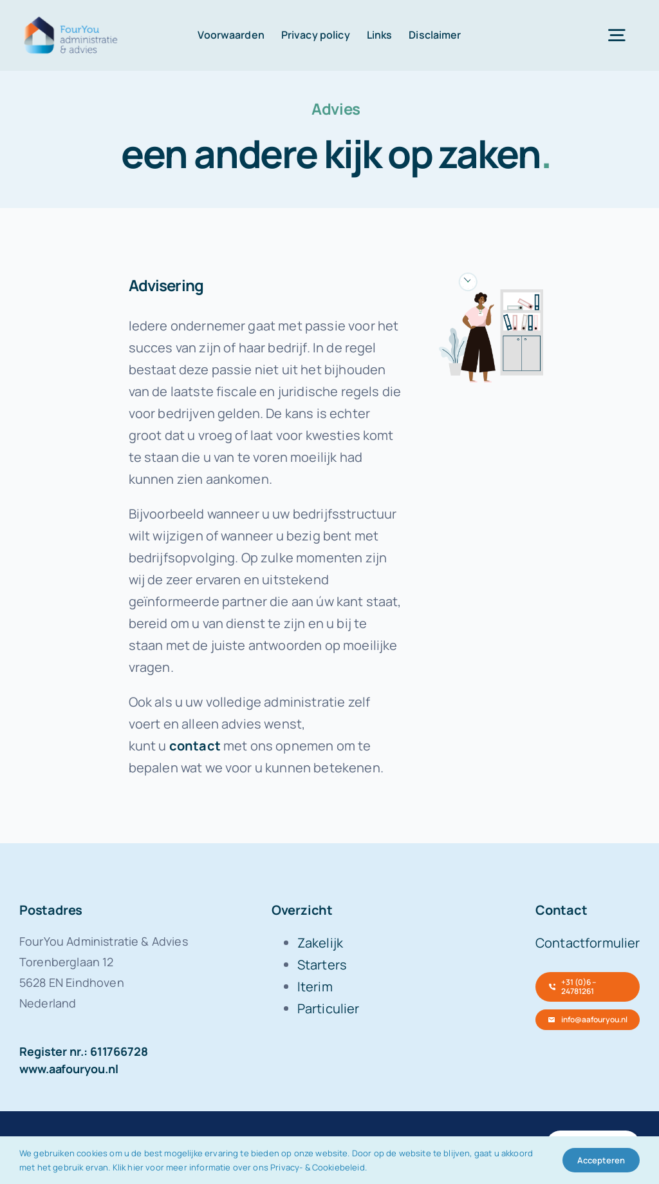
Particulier (328, 1008)
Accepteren (601, 1160)
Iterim (315, 986)
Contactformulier (587, 942)
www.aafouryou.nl (68, 1068)
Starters (322, 964)
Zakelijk (320, 942)
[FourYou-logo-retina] (71, 19)
